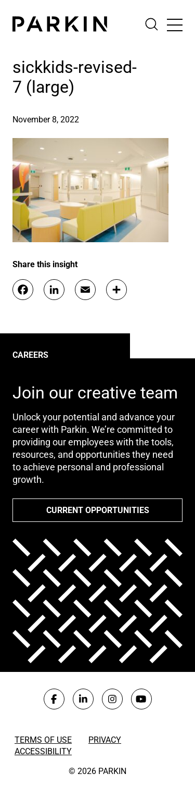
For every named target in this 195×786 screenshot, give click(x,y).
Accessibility (43, 751)
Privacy (104, 740)
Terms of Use (43, 740)
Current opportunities (97, 510)
